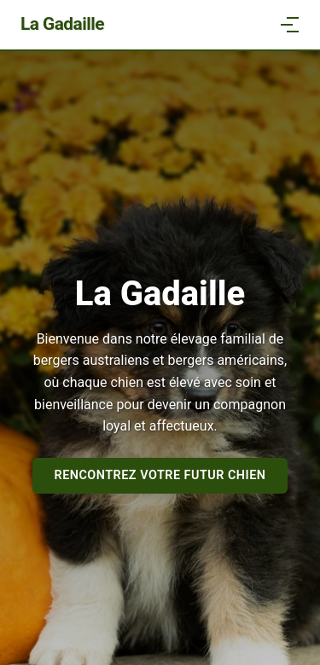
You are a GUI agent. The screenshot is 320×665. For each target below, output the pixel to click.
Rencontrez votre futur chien (160, 475)
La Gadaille (62, 24)
